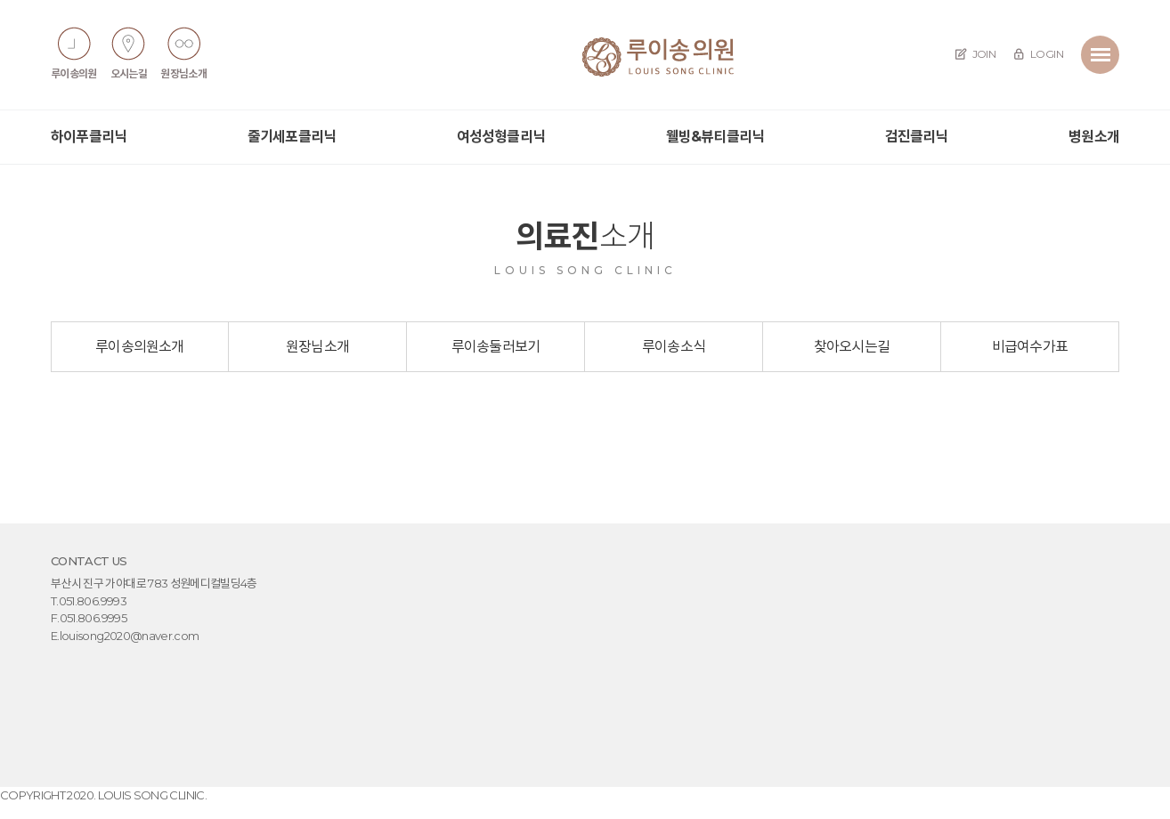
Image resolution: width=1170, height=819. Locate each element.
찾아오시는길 (852, 346)
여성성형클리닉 (501, 136)
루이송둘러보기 (495, 346)
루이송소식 (673, 346)
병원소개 (1093, 136)
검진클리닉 (916, 136)
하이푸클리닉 (88, 136)
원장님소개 (317, 346)
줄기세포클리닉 (292, 136)
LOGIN (1038, 54)
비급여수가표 (1030, 346)
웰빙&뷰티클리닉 (715, 136)
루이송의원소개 (139, 346)
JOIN (975, 54)
